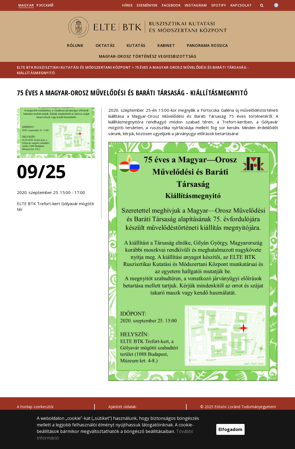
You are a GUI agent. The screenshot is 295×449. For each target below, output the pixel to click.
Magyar (26, 5)
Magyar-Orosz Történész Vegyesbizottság (147, 56)
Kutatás (136, 45)
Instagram (196, 5)
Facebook (171, 5)
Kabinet (166, 45)
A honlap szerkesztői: (35, 406)
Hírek (127, 5)
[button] (262, 5)
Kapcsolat (241, 5)
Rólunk (75, 45)
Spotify (218, 5)
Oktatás (105, 45)
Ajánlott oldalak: (122, 406)
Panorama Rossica (207, 45)
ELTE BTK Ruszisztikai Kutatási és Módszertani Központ (74, 67)
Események (147, 5)
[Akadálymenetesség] (276, 4)
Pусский (45, 5)
